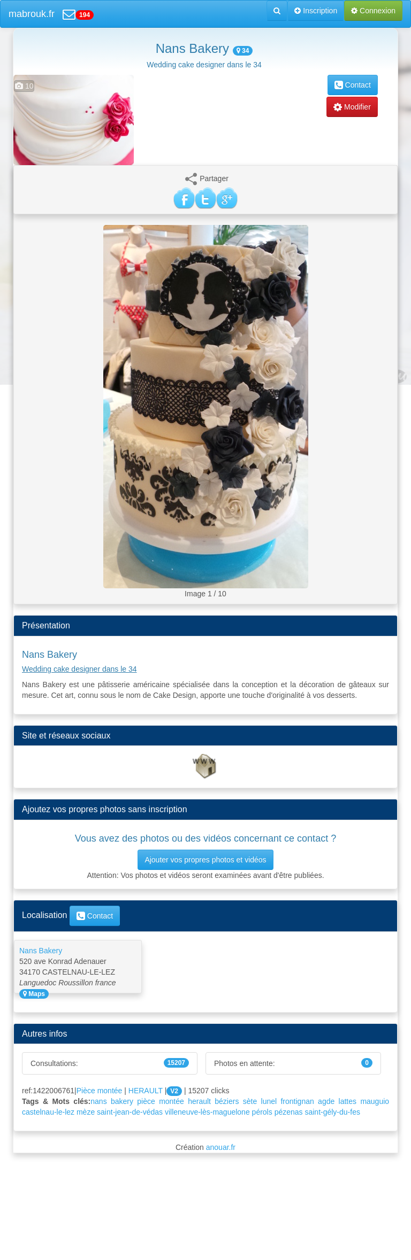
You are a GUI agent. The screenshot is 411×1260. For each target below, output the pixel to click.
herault (199, 1101)
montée (171, 1101)
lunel (269, 1101)
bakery (122, 1101)
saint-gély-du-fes (332, 1112)
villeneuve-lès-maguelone (207, 1112)
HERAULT (145, 1090)
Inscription (315, 10)
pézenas (289, 1112)
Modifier (352, 107)
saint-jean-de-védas (130, 1112)
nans (98, 1101)
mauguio (374, 1101)
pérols (262, 1112)
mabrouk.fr (32, 14)
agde (326, 1101)
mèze (86, 1112)
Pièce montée (100, 1090)
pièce (146, 1101)
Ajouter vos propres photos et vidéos (205, 859)
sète (250, 1101)
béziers (227, 1101)
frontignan (297, 1101)
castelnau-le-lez (48, 1112)
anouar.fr (220, 1147)
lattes (347, 1101)
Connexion (373, 10)
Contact (352, 85)
